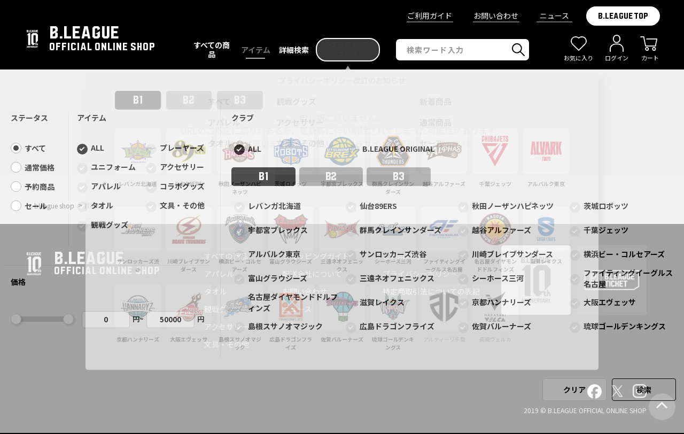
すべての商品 (226, 256)
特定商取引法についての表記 (431, 291)
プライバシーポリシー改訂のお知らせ (342, 80)
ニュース (554, 15)
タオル (215, 291)
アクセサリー (226, 326)
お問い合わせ (495, 15)
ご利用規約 (401, 256)
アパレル (219, 273)
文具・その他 (226, 344)
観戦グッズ (223, 309)
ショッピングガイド (315, 256)
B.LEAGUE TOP (623, 16)
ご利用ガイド (429, 15)
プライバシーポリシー (420, 273)
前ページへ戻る (342, 170)
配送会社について (312, 273)
